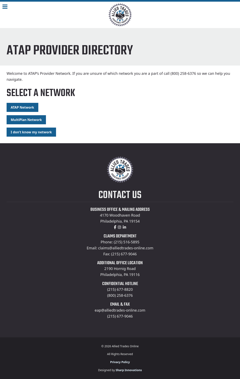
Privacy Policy (120, 362)
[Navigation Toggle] (5, 6)
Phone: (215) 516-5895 (120, 241)
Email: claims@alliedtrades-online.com (120, 247)
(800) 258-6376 (120, 295)
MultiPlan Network (26, 119)
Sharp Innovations (129, 370)
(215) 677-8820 (120, 289)
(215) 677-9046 (120, 316)
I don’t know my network (31, 132)
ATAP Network (22, 107)
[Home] (120, 15)
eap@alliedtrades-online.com (120, 310)
